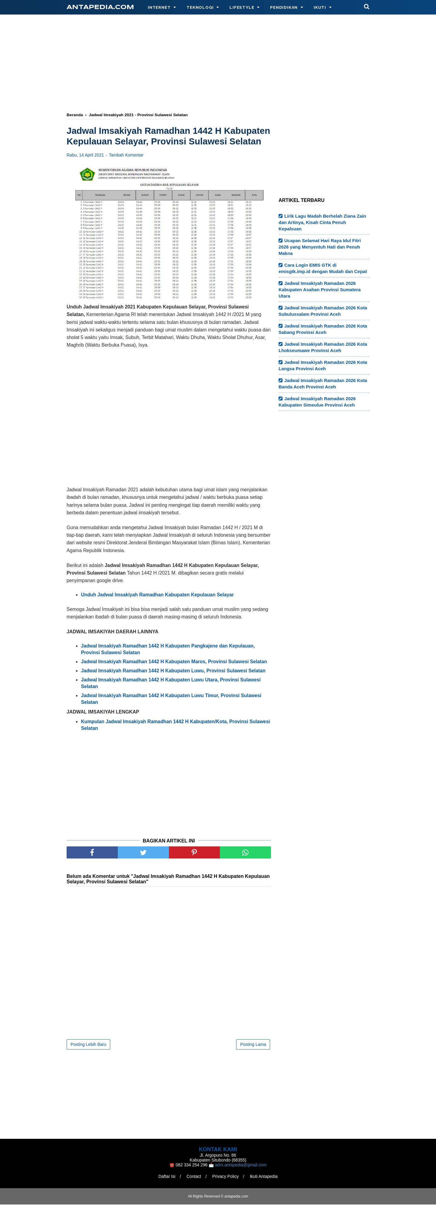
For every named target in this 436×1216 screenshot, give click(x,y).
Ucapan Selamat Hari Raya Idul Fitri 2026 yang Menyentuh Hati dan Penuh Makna (320, 247)
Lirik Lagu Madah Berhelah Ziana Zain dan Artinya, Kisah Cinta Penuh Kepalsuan (322, 222)
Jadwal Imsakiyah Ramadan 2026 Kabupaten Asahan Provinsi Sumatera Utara (320, 289)
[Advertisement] (218, 64)
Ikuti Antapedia (264, 1187)
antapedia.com (100, 7)
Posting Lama (253, 1055)
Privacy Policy (226, 1187)
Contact (193, 1187)
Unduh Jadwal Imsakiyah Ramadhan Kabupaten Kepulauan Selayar (157, 605)
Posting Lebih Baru (88, 1055)
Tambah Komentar (126, 166)
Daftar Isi (166, 1187)
